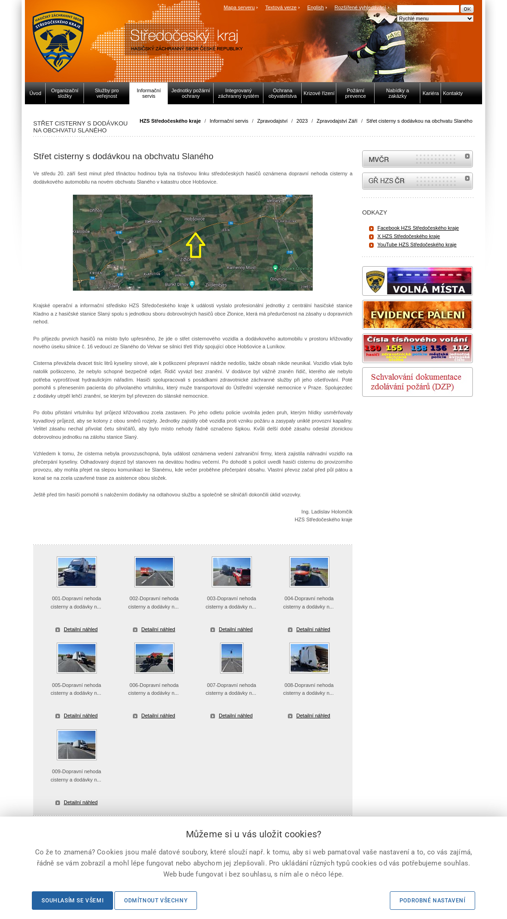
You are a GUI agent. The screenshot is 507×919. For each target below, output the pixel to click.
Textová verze (281, 7)
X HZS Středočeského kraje (408, 236)
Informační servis (228, 121)
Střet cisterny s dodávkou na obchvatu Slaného (419, 121)
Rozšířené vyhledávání (360, 7)
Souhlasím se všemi (72, 900)
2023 (302, 121)
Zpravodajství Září (337, 121)
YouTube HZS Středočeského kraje (417, 244)
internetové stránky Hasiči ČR (417, 181)
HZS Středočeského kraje (170, 121)
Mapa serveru (239, 7)
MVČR (417, 158)
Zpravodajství (272, 121)
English (315, 7)
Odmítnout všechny (155, 900)
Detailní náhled (80, 629)
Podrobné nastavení (432, 900)
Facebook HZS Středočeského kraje (418, 228)
